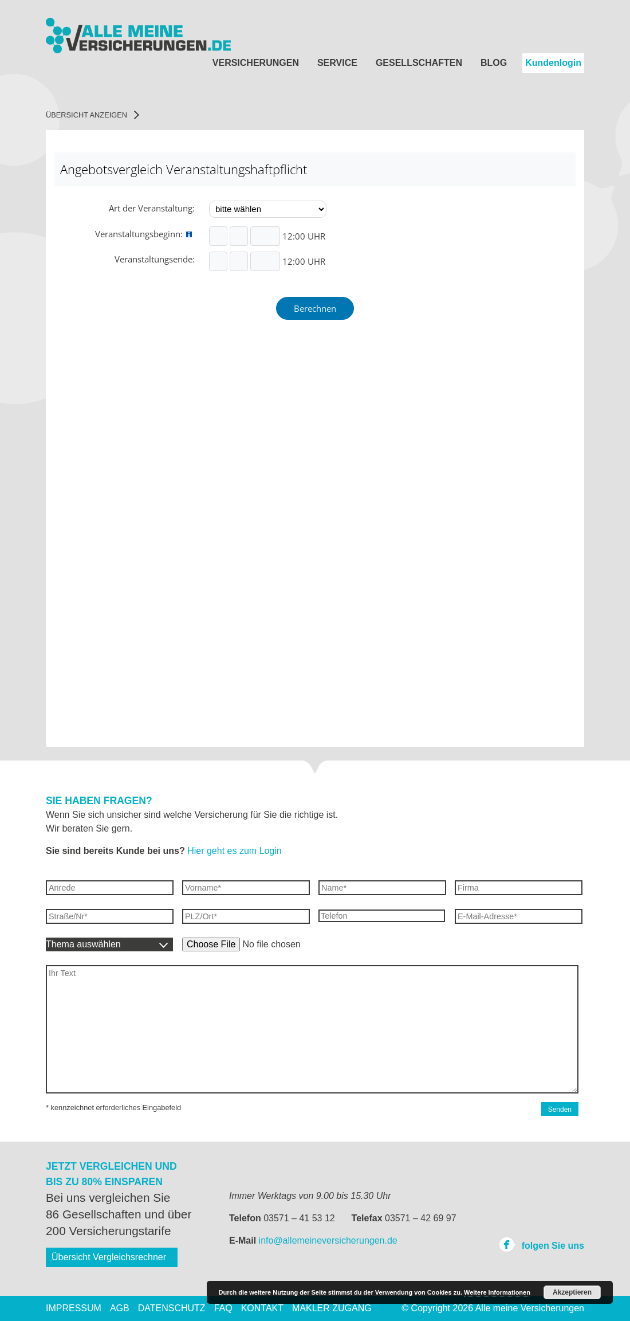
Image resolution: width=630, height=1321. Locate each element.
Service (337, 63)
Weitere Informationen (497, 1292)
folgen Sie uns (541, 1244)
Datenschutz (172, 1308)
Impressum (73, 1308)
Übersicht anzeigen (92, 115)
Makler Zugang (332, 1308)
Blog (494, 63)
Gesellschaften (419, 63)
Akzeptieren (572, 1292)
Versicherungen (255, 63)
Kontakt (262, 1308)
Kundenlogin (553, 63)
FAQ (223, 1308)
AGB (119, 1308)
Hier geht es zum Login (234, 851)
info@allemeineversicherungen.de (328, 1240)
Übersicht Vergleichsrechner (109, 1257)
